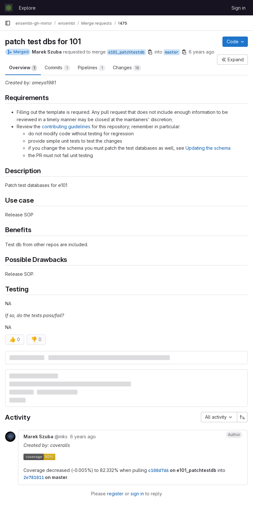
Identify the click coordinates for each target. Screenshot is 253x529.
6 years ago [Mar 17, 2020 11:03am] (201, 52)
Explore (27, 8)
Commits (57, 68)
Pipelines (91, 68)
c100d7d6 (158, 470)
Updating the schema (207, 148)
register (115, 493)
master (171, 52)
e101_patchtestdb (126, 52)
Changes (127, 68)
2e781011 (33, 477)
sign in (137, 493)
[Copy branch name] (150, 52)
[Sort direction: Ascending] (242, 417)
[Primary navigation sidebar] (8, 23)
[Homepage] (9, 8)
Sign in (238, 8)
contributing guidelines (66, 126)
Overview (23, 68)
